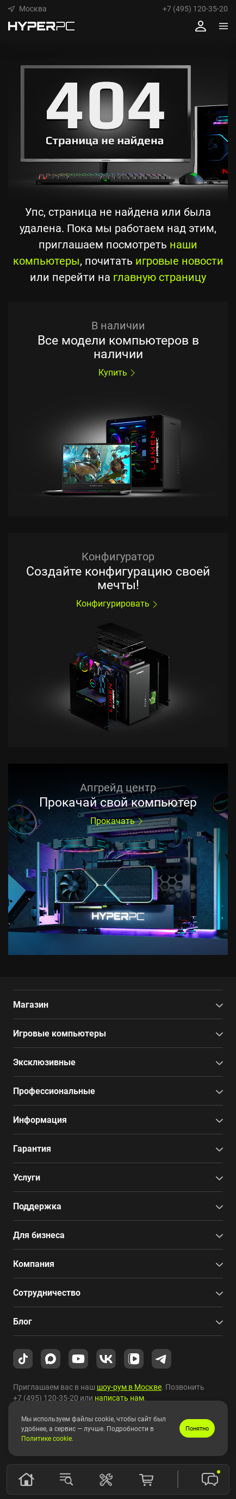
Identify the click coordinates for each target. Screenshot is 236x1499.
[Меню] (223, 26)
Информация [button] (40, 1119)
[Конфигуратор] (106, 1479)
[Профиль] (200, 26)
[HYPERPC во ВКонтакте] (106, 1358)
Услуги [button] (26, 1177)
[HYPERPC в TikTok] (23, 1358)
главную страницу (159, 277)
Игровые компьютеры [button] (59, 1033)
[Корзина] (146, 1479)
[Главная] (26, 1479)
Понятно (197, 1428)
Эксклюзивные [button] (44, 1062)
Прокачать (118, 821)
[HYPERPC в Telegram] (161, 1358)
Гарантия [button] (32, 1148)
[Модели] (66, 1479)
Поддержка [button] (37, 1206)
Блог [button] (22, 1321)
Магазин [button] (30, 1004)
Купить (118, 372)
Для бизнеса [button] (39, 1234)
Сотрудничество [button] (46, 1292)
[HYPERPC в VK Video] (134, 1358)
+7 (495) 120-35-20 (195, 8)
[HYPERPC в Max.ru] (50, 1358)
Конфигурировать (118, 603)
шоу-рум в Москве (129, 1387)
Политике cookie (46, 1438)
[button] (27, 8)
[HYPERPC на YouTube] (78, 1358)
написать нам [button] (119, 1397)
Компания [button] (33, 1263)
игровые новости (179, 260)
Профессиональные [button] (54, 1090)
